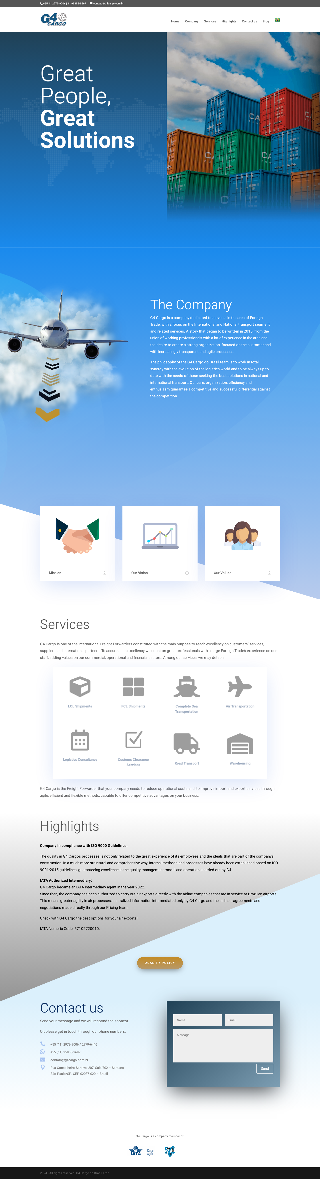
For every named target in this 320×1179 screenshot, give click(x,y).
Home (175, 22)
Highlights (229, 22)
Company (191, 22)
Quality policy (160, 963)
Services (210, 22)
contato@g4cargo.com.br (69, 1060)
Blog (266, 22)
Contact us (249, 22)
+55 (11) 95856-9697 (65, 1052)
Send (265, 1068)
